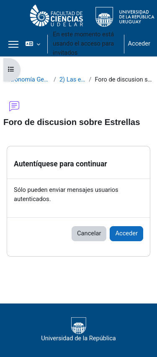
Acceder (139, 43)
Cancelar (89, 233)
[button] (33, 43)
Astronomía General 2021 (26, 79)
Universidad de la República (78, 329)
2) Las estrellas (72, 79)
